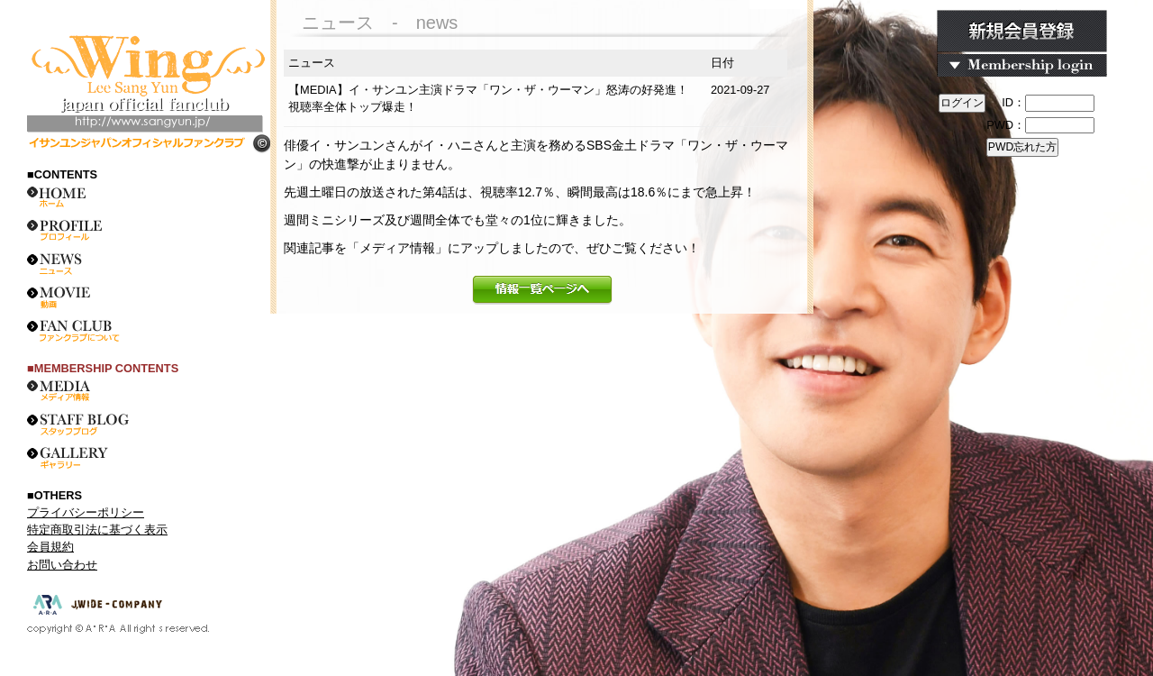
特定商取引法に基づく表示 (97, 529)
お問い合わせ (62, 564)
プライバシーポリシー (85, 512)
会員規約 (50, 546)
